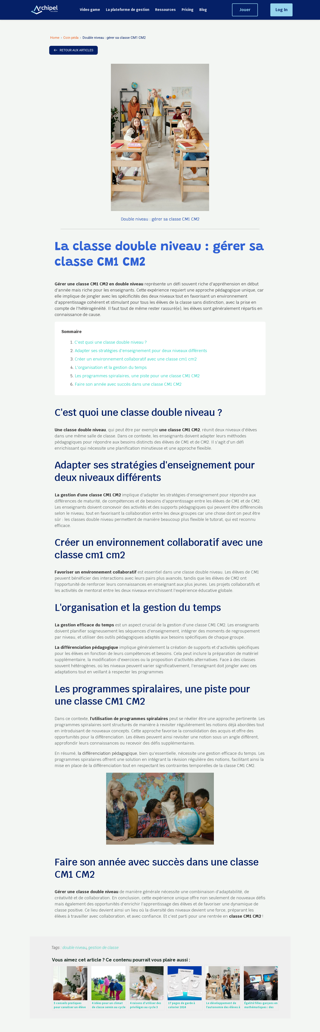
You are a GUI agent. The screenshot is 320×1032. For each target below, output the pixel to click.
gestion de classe (103, 947)
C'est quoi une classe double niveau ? (111, 342)
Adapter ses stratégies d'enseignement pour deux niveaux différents (141, 350)
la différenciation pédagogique (107, 753)
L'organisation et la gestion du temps (111, 367)
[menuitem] (90, 9)
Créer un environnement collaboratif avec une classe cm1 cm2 (136, 359)
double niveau (74, 947)
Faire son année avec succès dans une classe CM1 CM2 (128, 384)
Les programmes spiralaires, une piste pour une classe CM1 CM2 (137, 375)
